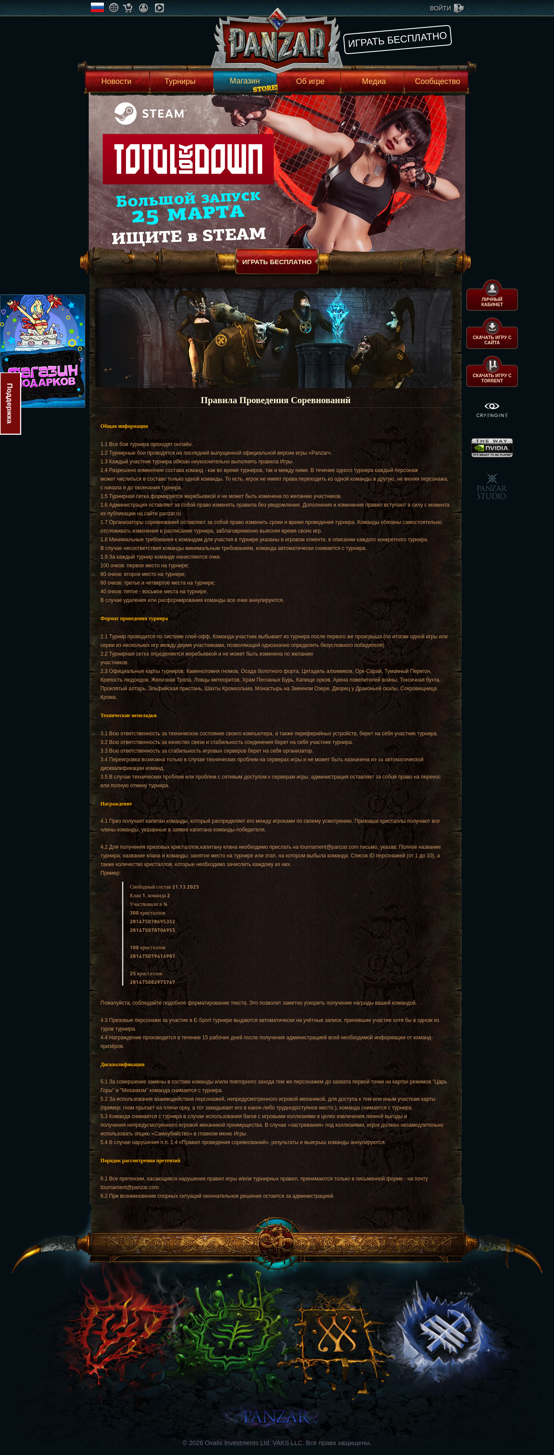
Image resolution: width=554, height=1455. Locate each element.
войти (440, 8)
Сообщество (438, 81)
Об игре (310, 81)
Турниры (180, 81)
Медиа (374, 81)
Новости (116, 81)
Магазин (245, 81)
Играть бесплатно (398, 39)
